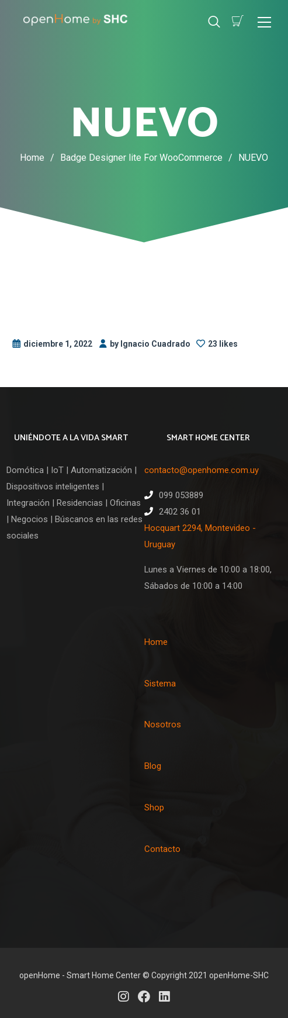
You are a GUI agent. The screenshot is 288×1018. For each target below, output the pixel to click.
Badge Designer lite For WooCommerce (149, 157)
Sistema (160, 683)
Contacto (162, 849)
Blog (152, 766)
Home (32, 157)
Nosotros (162, 724)
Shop (154, 807)
